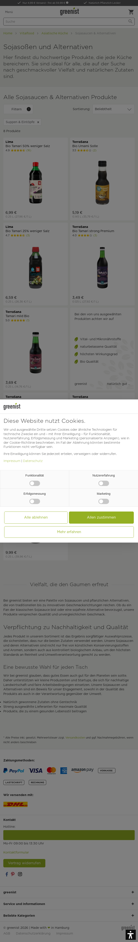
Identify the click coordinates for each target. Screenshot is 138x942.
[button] (131, 935)
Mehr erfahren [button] (69, 532)
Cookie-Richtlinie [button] (22, 442)
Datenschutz (33, 461)
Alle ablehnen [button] (36, 517)
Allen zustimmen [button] (101, 517)
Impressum (12, 461)
